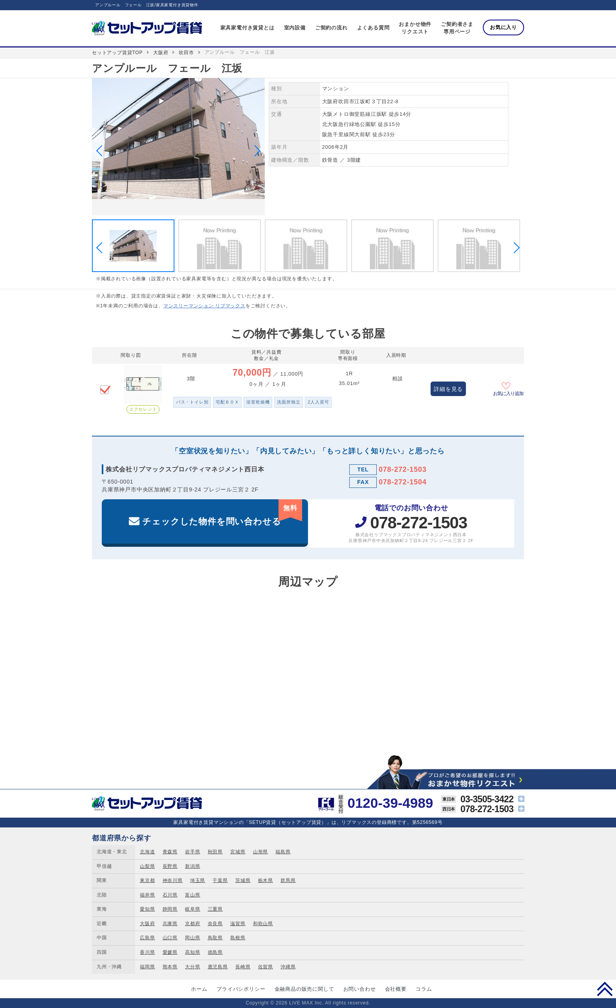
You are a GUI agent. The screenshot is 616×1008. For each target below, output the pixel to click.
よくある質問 (373, 28)
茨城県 (242, 880)
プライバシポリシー (240, 989)
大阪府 (160, 52)
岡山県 (192, 937)
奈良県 (215, 923)
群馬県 (287, 880)
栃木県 (265, 880)
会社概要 (396, 989)
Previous (101, 150)
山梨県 (147, 866)
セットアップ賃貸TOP (117, 52)
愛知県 (147, 909)
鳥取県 (215, 937)
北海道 (147, 852)
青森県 (170, 852)
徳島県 (215, 952)
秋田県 (215, 852)
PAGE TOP (605, 988)
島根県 (237, 937)
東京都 (147, 880)
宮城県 (237, 852)
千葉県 (220, 880)
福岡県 (147, 967)
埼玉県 (197, 880)
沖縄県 (287, 967)
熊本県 (170, 967)
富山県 (192, 895)
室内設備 (295, 28)
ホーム (199, 989)
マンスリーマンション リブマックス (204, 306)
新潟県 (192, 866)
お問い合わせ (359, 989)
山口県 (170, 937)
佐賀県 (265, 967)
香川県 (147, 952)
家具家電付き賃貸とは (247, 28)
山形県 (260, 852)
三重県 (215, 909)
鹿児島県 (218, 967)
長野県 (170, 866)
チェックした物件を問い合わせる (222, 512)
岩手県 (192, 852)
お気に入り (503, 27)
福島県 (282, 852)
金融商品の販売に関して (304, 989)
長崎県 (242, 967)
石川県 (170, 895)
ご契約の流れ (331, 28)
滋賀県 (237, 923)
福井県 (147, 895)
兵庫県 (170, 923)
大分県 (192, 967)
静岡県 (170, 909)
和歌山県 (263, 923)
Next (254, 150)
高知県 (192, 952)
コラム (424, 989)
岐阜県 (192, 909)
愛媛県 (170, 952)
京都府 (192, 923)
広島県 (147, 937)
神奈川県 (173, 880)
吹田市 (186, 52)
